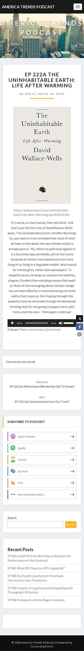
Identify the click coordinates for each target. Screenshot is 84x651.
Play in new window (32, 329)
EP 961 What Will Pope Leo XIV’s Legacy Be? (36, 568)
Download (54, 329)
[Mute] (61, 323)
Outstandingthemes (42, 646)
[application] (42, 323)
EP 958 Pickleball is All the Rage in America (36, 600)
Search (12, 518)
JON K (30, 93)
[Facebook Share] (79, 326)
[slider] (36, 323)
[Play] (13, 323)
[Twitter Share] (79, 318)
